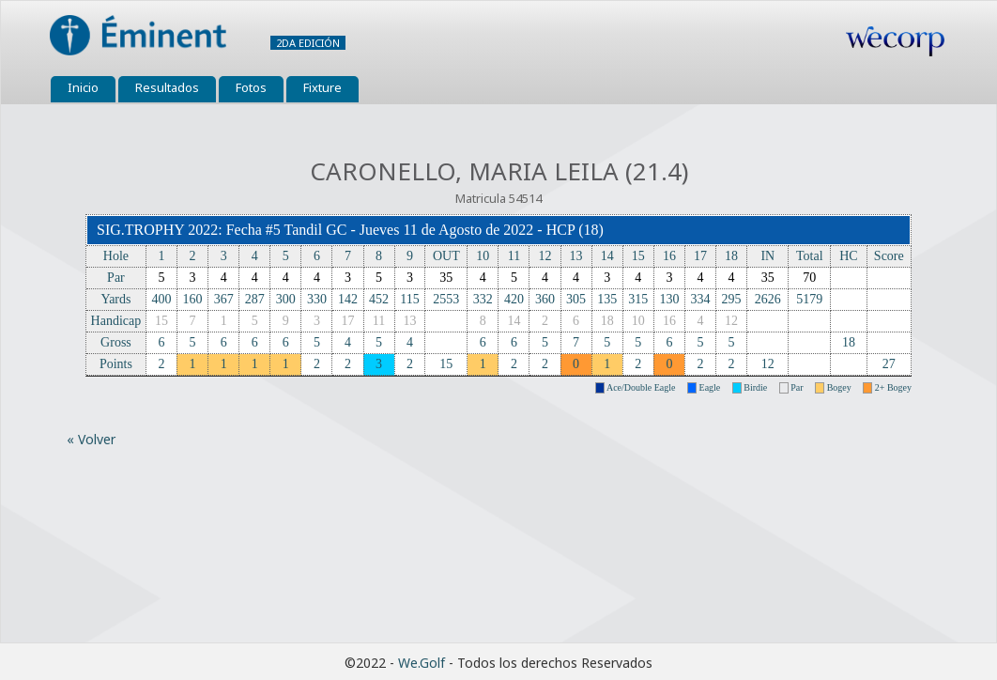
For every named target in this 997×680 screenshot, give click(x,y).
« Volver (91, 439)
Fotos (251, 87)
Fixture (322, 87)
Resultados (167, 87)
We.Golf (421, 663)
